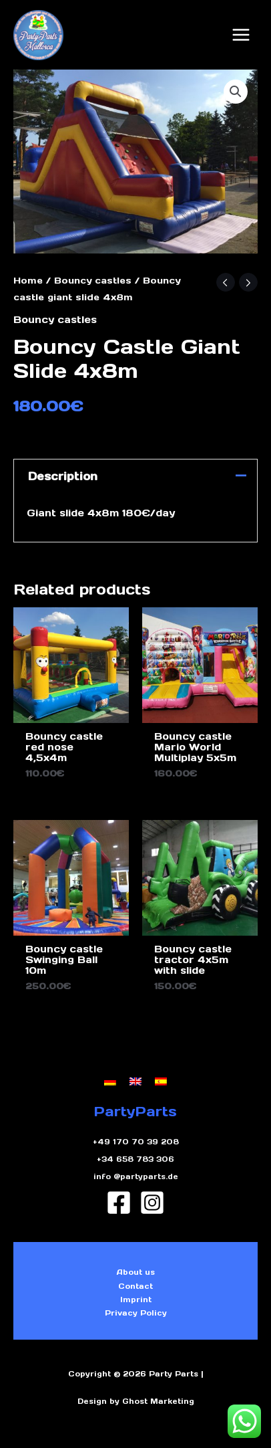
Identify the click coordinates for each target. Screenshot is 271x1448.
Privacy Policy (136, 1313)
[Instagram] (152, 1202)
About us (136, 1272)
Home (28, 280)
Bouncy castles (92, 280)
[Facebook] (118, 1202)
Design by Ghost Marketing (135, 1401)
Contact (135, 1286)
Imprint (136, 1299)
